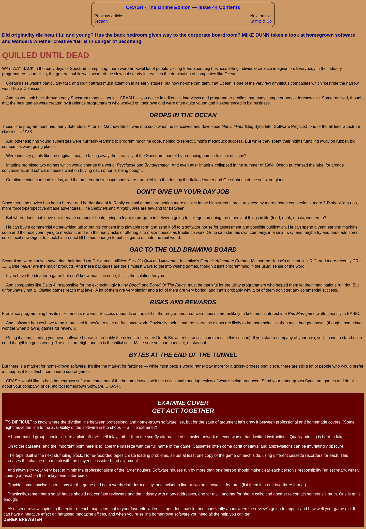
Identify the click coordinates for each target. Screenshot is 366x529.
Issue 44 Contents (219, 7)
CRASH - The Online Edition (158, 7)
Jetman (101, 21)
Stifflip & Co (261, 21)
